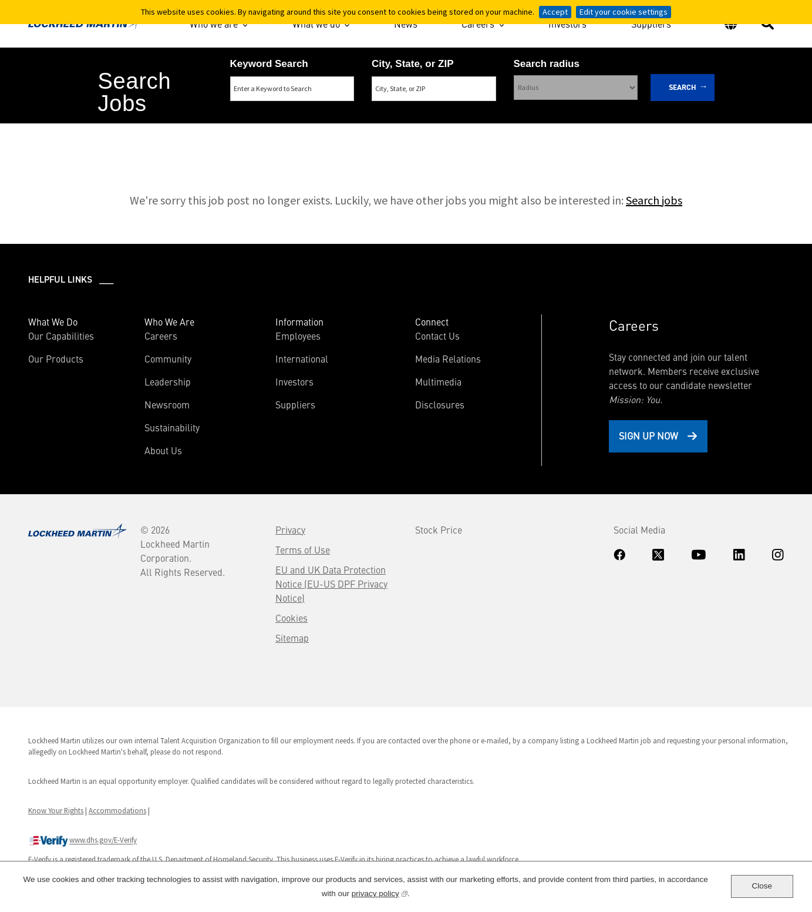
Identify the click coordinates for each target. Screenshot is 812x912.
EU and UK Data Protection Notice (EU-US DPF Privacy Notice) (331, 583)
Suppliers (651, 25)
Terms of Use (302, 549)
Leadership (167, 381)
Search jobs (654, 200)
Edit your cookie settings (623, 11)
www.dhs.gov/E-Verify (82, 840)
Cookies (291, 617)
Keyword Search (269, 63)
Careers (477, 23)
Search (682, 87)
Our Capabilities (61, 335)
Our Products (55, 358)
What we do (316, 23)
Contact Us (437, 335)
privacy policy (379, 892)
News (405, 25)
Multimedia (438, 381)
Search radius (546, 63)
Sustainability (172, 427)
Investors (567, 25)
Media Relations (448, 358)
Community (167, 358)
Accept (555, 11)
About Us (163, 450)
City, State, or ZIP (413, 63)
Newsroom (167, 404)
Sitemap (292, 637)
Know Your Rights (55, 810)
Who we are (214, 23)
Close (762, 885)
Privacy (290, 529)
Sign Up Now (648, 435)
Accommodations (117, 810)
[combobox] (434, 88)
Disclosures (439, 404)
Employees (298, 335)
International (301, 358)
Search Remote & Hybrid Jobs (395, 136)
